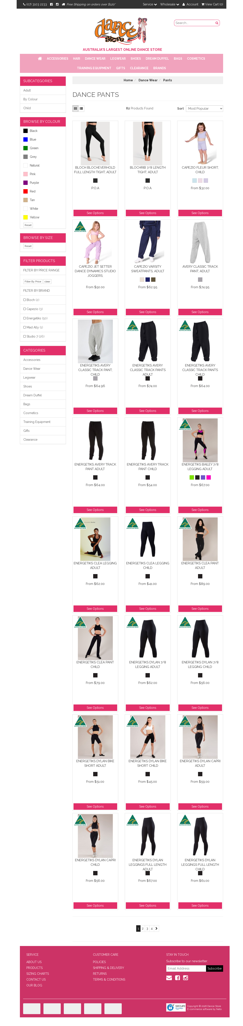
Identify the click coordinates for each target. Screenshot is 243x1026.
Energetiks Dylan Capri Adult (200, 763)
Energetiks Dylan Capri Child (95, 862)
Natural (31, 165)
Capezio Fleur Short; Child (200, 170)
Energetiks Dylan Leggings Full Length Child (200, 864)
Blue (29, 139)
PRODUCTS (34, 968)
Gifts (120, 68)
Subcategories (37, 81)
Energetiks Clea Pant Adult (200, 565)
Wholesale (169, 4)
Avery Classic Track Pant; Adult (200, 269)
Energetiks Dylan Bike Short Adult (95, 763)
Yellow (31, 217)
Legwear (118, 58)
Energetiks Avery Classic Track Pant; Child (95, 369)
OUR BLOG (34, 985)
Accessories (57, 58)
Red (29, 191)
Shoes (136, 58)
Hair (76, 58)
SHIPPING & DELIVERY (108, 968)
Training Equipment (94, 68)
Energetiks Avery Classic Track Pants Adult (148, 369)
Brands (159, 68)
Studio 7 (36, 336)
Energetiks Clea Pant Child (95, 664)
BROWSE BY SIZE (38, 238)
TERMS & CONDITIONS (109, 979)
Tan (29, 200)
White (30, 208)
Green (30, 148)
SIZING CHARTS (37, 973)
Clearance (139, 68)
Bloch (33, 300)
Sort (180, 108)
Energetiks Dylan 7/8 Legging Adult (147, 664)
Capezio (35, 309)
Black (30, 131)
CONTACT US (36, 979)
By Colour (30, 99)
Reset (28, 225)
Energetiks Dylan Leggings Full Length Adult (147, 864)
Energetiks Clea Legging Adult (95, 565)
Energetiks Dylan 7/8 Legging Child (200, 664)
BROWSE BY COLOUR (41, 122)
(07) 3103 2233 (35, 4)
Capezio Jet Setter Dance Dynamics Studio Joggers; (95, 271)
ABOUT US (34, 962)
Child (27, 108)
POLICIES (99, 962)
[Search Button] (217, 23)
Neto (219, 1009)
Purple (31, 183)
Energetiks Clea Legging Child (147, 565)
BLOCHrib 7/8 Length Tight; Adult (148, 170)
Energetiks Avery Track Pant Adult (95, 467)
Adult (27, 90)
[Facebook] (51, 4)
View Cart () (212, 4)
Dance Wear (95, 58)
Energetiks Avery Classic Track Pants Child (200, 369)
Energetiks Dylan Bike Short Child (148, 763)
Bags (178, 58)
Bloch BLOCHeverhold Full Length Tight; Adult (95, 170)
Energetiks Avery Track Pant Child (147, 467)
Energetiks (37, 318)
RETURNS (100, 973)
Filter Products (39, 261)
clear (47, 281)
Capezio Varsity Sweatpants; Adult (147, 269)
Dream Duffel (157, 58)
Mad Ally (35, 327)
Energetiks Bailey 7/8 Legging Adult (200, 467)
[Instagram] (57, 4)
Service (150, 4)
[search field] (194, 23)
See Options (95, 213)
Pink (29, 174)
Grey (30, 157)
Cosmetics (196, 58)
